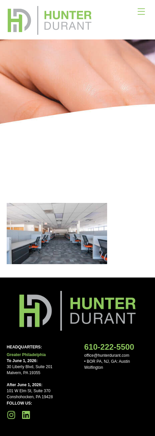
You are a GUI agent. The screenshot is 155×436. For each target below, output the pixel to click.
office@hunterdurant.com (107, 355)
